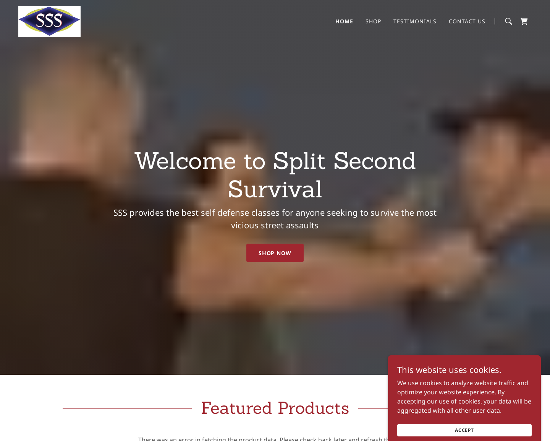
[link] (49, 20)
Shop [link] (373, 21)
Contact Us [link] (467, 21)
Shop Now (275, 253)
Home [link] (344, 21)
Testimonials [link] (415, 21)
